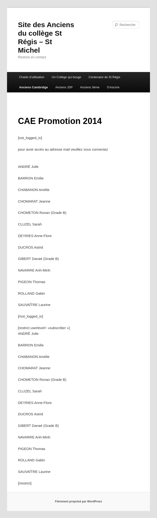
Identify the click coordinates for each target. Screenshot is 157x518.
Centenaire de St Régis (104, 77)
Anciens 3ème (89, 87)
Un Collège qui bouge (66, 77)
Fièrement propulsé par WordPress (78, 501)
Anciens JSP (64, 87)
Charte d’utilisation (31, 77)
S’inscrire (113, 87)
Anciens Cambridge (33, 87)
